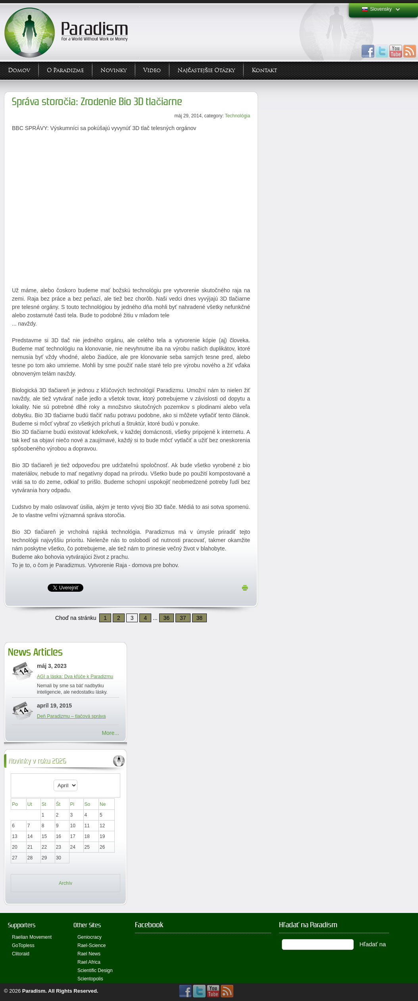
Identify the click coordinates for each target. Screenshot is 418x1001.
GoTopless (23, 945)
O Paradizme (65, 70)
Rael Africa (88, 962)
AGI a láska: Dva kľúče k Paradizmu (75, 676)
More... (110, 733)
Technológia (237, 116)
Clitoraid (20, 954)
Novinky (113, 70)
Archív (65, 883)
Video (152, 70)
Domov (19, 70)
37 (183, 618)
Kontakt (264, 70)
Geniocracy (89, 937)
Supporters (21, 925)
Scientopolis (90, 979)
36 (167, 618)
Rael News (88, 954)
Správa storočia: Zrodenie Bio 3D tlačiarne (97, 102)
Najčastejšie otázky (206, 70)
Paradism (34, 991)
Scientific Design (95, 970)
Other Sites (87, 925)
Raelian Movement (32, 937)
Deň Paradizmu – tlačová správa (71, 716)
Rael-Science (91, 945)
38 (199, 618)
